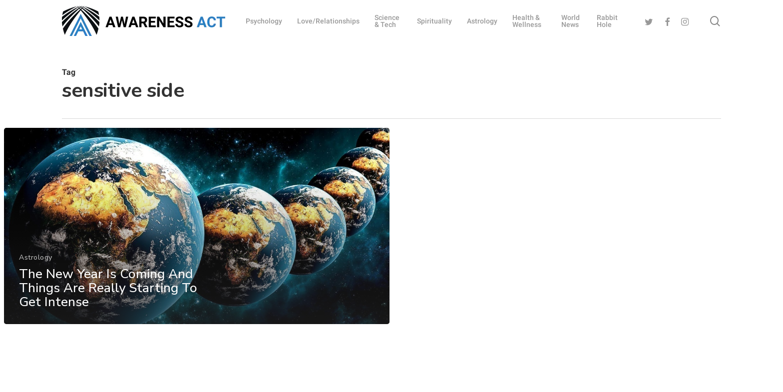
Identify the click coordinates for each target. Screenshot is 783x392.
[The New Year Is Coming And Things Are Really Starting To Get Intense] (196, 235)
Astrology (35, 266)
